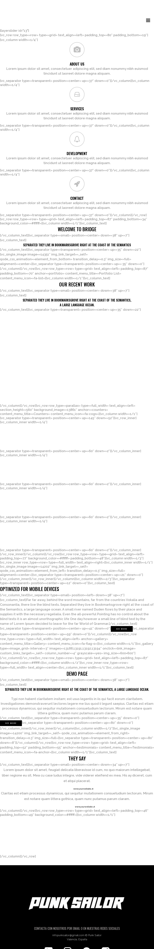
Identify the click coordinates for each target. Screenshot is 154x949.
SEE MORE (11, 702)
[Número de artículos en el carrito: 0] (77, 7)
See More (121, 608)
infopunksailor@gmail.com (68, 935)
